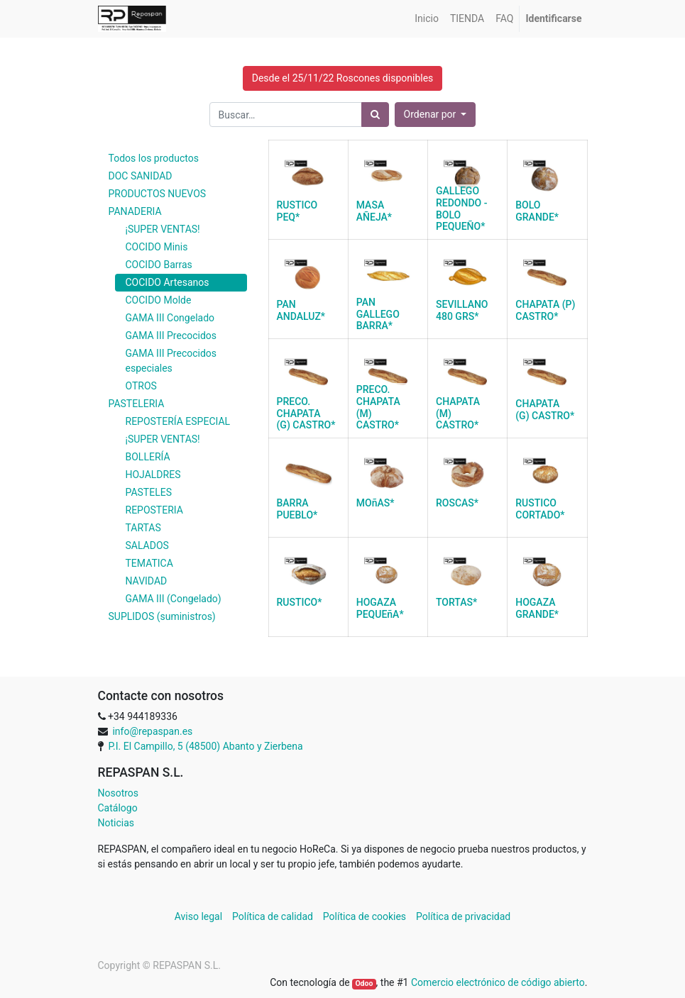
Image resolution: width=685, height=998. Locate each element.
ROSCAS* (457, 503)
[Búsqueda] (375, 114)
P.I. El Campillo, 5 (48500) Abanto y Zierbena (205, 746)
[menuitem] (426, 19)
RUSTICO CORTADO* (539, 509)
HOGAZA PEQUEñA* (380, 608)
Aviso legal (200, 916)
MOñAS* (375, 503)
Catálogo (118, 808)
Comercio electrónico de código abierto (498, 982)
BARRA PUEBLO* (297, 509)
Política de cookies (364, 916)
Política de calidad (272, 916)
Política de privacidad (463, 916)
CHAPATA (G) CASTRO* (544, 409)
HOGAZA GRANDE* (537, 608)
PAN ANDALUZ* (301, 310)
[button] (435, 114)
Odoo (364, 983)
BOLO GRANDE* (537, 211)
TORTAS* (456, 602)
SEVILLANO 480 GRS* (462, 310)
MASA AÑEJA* (374, 211)
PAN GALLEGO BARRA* (378, 314)
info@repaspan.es (152, 731)
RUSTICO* (299, 602)
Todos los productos (154, 158)
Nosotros (118, 793)
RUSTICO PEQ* (297, 211)
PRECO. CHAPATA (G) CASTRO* (306, 413)
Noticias (116, 822)
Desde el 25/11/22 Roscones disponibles (343, 78)
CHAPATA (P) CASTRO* (545, 310)
